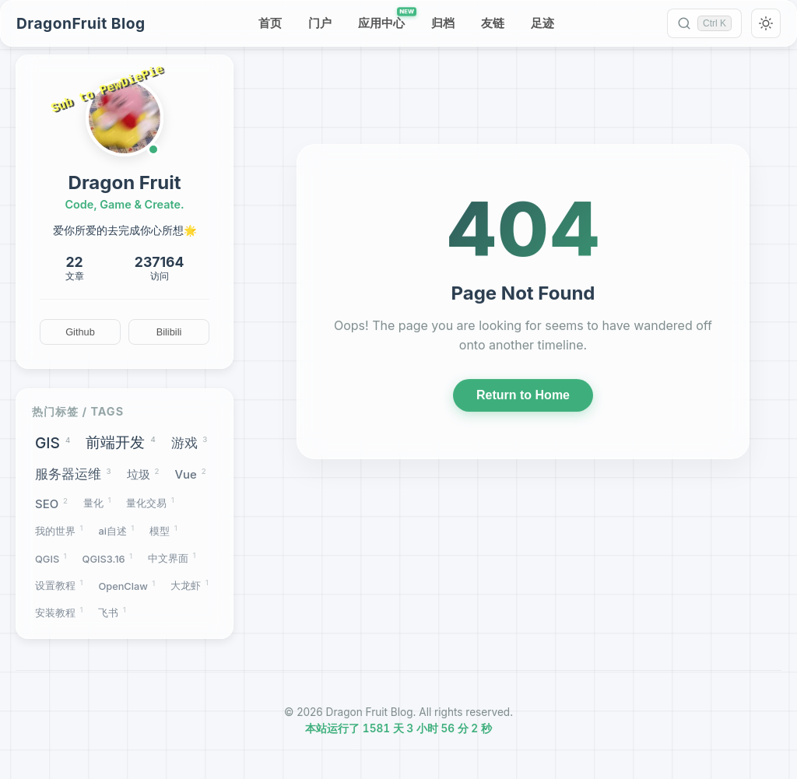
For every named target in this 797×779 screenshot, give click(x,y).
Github (80, 332)
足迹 (542, 23)
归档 (443, 23)
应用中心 (386, 19)
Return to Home (523, 396)
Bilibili (169, 332)
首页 (270, 23)
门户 (320, 23)
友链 (492, 23)
